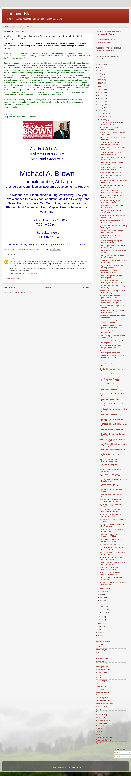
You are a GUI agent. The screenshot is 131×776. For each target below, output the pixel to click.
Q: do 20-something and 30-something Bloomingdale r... (113, 226)
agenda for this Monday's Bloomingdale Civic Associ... (110, 365)
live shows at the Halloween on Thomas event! (110, 455)
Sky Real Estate (101, 723)
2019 (100, 89)
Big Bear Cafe (101, 661)
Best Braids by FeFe (103, 658)
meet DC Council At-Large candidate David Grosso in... (112, 548)
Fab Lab (98, 683)
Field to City (100, 689)
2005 (100, 635)
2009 (100, 623)
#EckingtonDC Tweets (103, 42)
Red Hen (99, 709)
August (102, 591)
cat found (103, 361)
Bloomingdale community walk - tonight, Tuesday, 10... (111, 153)
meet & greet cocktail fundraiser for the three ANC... (112, 332)
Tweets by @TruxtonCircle (105, 50)
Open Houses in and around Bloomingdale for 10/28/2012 (111, 191)
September (104, 588)
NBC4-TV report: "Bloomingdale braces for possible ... (111, 196)
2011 (100, 617)
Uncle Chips (100, 734)
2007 (100, 629)
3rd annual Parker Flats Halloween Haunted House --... (112, 123)
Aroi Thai (99, 647)
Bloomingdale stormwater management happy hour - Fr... (111, 390)
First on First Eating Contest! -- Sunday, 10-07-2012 (110, 535)
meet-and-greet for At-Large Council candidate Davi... (112, 246)
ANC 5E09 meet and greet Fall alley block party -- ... (112, 286)
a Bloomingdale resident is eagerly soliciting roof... (112, 163)
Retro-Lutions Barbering (104, 712)
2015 (100, 101)
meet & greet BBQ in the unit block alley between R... (112, 211)
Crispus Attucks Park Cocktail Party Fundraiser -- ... (112, 395)
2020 (100, 86)
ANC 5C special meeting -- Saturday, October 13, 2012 (113, 440)
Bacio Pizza (100, 652)
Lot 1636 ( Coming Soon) (104, 700)
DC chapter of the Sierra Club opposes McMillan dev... (110, 573)
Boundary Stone (101, 672)
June (102, 597)
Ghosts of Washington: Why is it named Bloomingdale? (111, 241)
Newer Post (10, 287)
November (104, 117)
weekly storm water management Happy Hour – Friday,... (111, 505)
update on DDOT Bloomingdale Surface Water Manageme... (111, 302)
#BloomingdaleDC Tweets (105, 34)
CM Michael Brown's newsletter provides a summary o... (111, 327)
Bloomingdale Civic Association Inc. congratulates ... (112, 450)
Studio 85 (99, 729)
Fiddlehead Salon (102, 686)
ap (10, 258)
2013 (100, 108)
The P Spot (100, 731)
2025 (100, 70)
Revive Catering (101, 715)
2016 (100, 98)
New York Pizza (101, 706)
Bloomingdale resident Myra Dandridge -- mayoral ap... (110, 400)
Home (6, 26)
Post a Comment (13, 278)
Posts (117, 753)
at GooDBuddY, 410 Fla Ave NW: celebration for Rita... (111, 405)
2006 (100, 632)
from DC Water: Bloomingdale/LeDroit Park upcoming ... (113, 292)
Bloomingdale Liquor (103, 669)
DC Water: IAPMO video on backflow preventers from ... (113, 583)
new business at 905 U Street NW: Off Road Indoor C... (113, 261)
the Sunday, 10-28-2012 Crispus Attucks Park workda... (111, 168)
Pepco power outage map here (110, 172)
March (102, 607)
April (102, 603)
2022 (100, 80)
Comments (119, 756)
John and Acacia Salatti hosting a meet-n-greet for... (111, 231)
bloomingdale (18, 13)
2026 (100, 67)
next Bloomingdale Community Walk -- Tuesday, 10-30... (113, 337)
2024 (100, 74)
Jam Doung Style (102, 698)
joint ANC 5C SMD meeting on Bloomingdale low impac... (110, 510)
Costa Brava (100, 678)
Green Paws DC (101, 695)
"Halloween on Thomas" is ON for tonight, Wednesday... (111, 128)
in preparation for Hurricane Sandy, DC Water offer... (112, 206)
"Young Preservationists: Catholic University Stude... (111, 221)
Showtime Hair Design (103, 720)
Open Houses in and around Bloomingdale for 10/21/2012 (111, 282)
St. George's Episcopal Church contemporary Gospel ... (110, 515)
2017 (100, 95)
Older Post (85, 287)
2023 (100, 77)
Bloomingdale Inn (102, 667)
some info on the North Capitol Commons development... (110, 500)
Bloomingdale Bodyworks (105, 664)
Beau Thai (99, 655)
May (101, 600)
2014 (100, 105)
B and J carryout (101, 650)
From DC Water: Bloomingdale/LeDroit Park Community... (113, 480)
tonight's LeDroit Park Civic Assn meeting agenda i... (111, 266)
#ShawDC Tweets (102, 59)
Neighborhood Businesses (22, 26)
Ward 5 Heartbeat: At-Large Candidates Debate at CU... (110, 380)
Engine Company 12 (103, 681)
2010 (100, 620)
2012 (100, 111)
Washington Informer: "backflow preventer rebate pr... (111, 495)
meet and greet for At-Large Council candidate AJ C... (112, 306)
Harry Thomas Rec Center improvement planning (109, 460)
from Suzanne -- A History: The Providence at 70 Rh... (110, 272)
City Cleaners (100, 675)
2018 (100, 92)
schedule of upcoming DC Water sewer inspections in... (111, 201)
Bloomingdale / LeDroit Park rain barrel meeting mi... (111, 558)
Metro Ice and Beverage (104, 703)
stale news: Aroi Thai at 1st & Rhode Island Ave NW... (112, 420)
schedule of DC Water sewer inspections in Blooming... (110, 385)
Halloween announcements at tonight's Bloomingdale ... (110, 347)
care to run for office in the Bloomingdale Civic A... (109, 568)
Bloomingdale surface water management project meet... (110, 143)
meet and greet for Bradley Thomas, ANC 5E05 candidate (112, 322)
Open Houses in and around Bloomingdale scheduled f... (110, 352)
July (101, 594)
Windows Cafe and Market (105, 737)
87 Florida (99, 644)
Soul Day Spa (100, 726)
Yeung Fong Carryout (103, 740)
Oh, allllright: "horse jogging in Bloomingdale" (110, 176)
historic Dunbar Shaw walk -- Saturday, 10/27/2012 (110, 465)
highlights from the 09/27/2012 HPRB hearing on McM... (113, 563)
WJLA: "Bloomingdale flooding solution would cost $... (110, 540)
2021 (100, 83)
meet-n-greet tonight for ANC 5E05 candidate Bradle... (112, 256)
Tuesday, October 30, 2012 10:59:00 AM (24, 273)
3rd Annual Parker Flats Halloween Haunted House (112, 530)
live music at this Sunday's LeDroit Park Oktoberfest (112, 312)
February (103, 610)
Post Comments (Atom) (22, 292)
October (103, 120)
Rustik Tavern (100, 717)
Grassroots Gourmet (103, 692)
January (103, 613)
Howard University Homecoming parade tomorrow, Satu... (111, 296)
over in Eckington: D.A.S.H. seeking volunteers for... (112, 578)
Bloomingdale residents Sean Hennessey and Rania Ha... (110, 236)
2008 (100, 626)
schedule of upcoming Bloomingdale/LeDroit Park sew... (112, 485)
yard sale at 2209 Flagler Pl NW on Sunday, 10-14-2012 (112, 357)
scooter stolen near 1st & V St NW (112, 544)
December (104, 113)
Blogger (78, 767)
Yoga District (100, 743)
